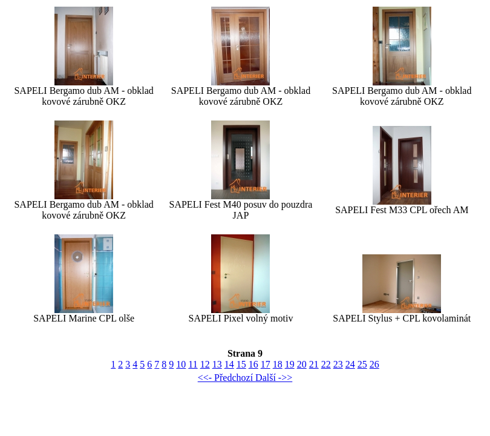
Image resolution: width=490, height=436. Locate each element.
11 (192, 364)
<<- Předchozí (226, 377)
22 (326, 364)
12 (205, 364)
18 (278, 364)
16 (253, 364)
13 (217, 364)
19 (290, 364)
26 (374, 364)
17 (265, 364)
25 (362, 364)
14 (229, 364)
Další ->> (273, 377)
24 (350, 364)
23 (338, 364)
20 (302, 364)
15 (241, 364)
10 (181, 364)
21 (314, 364)
